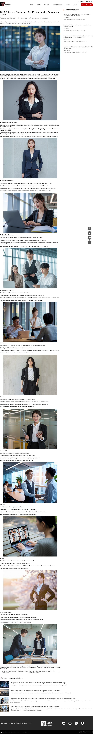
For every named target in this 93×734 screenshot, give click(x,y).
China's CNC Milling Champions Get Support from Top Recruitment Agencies (44, 672)
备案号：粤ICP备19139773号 (86, 732)
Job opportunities (57, 4)
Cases (68, 4)
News (75, 4)
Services (46, 4)
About (38, 4)
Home (31, 4)
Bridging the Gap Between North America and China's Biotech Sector (14, 672)
